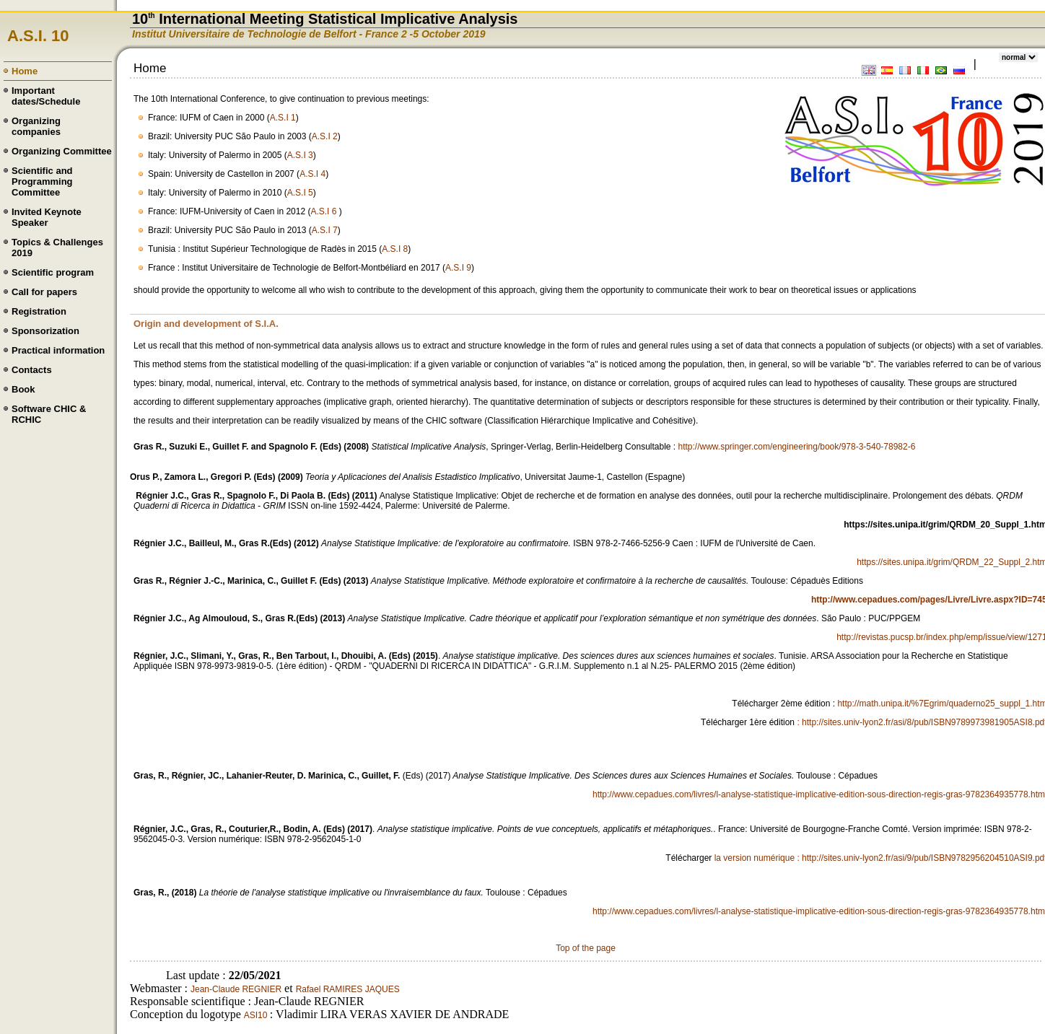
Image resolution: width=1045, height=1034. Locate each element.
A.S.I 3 (300, 155)
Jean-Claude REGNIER (236, 989)
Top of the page (586, 948)
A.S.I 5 (300, 193)
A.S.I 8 (395, 249)
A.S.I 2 (325, 136)
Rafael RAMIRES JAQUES (348, 989)
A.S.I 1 (283, 118)
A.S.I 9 (458, 268)
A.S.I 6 (324, 211)
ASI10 (257, 1015)
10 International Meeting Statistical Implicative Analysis (324, 19)
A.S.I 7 (325, 230)
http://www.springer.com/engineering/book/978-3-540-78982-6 (797, 447)
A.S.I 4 (312, 174)
